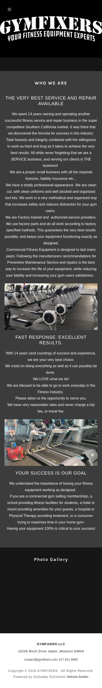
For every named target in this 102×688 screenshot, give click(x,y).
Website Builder (78, 677)
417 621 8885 (68, 659)
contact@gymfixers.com (41, 659)
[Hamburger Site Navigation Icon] (15, 9)
